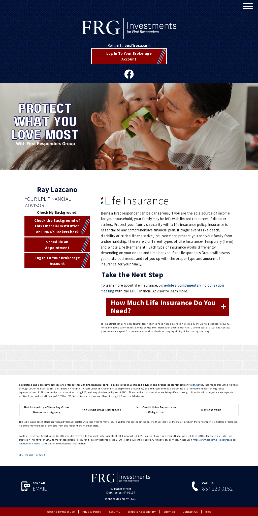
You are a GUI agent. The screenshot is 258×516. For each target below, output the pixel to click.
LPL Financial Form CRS (32, 455)
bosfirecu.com (137, 45)
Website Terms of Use (61, 511)
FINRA (192, 384)
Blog (208, 511)
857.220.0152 (217, 488)
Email (40, 488)
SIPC (199, 384)
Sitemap (169, 511)
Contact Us (190, 511)
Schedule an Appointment (57, 244)
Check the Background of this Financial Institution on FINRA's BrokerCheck (57, 226)
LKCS (133, 499)
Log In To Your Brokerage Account (129, 56)
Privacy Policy (91, 511)
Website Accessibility (142, 511)
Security (114, 511)
